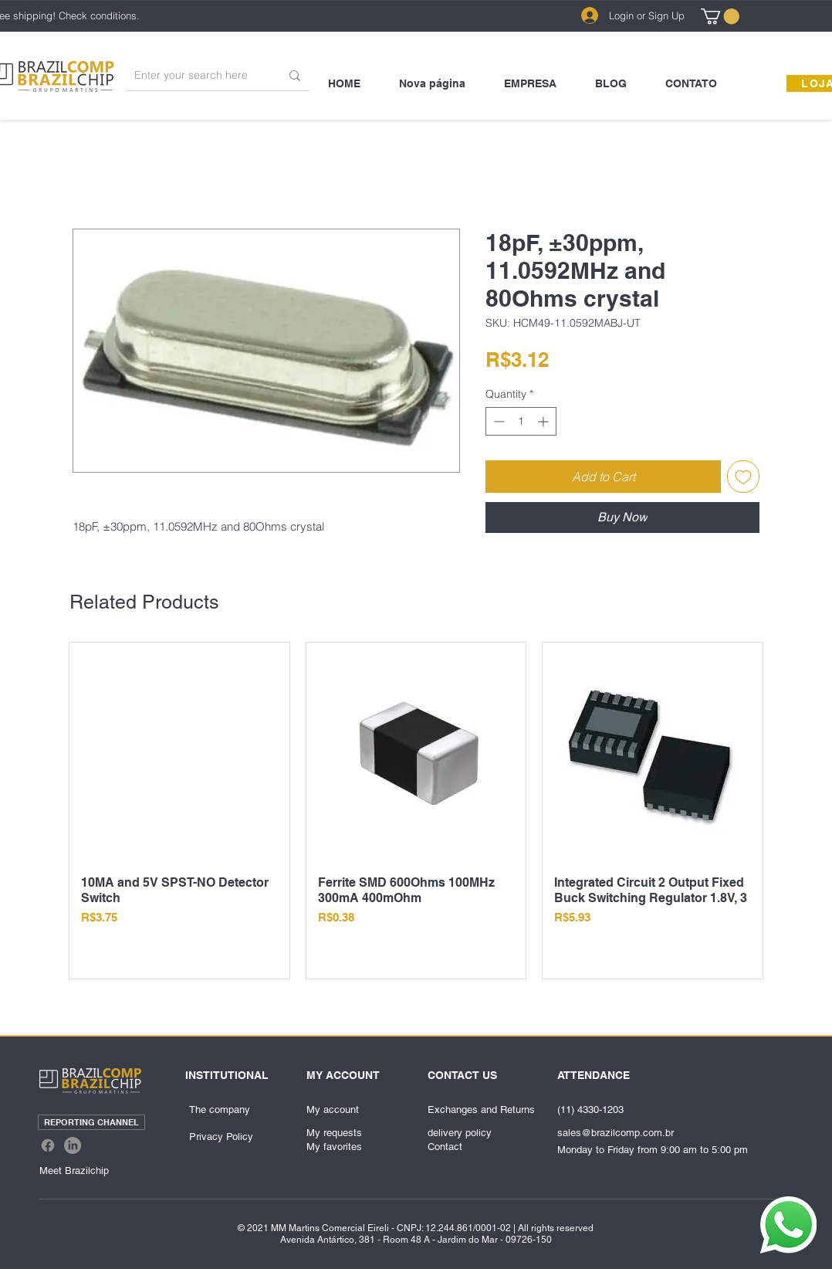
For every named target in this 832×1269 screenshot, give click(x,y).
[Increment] (544, 421)
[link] (720, 16)
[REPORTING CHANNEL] (91, 1122)
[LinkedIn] (72, 1145)
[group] (416, 810)
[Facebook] (47, 1145)
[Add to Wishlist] (743, 476)
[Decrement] (497, 421)
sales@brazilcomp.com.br (615, 1132)
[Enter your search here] (195, 75)
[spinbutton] (521, 421)
